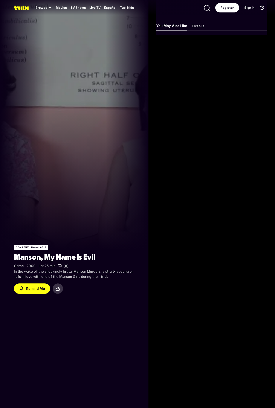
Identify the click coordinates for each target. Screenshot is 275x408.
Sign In (249, 7)
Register (227, 7)
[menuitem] (44, 7)
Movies (61, 7)
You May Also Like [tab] (171, 26)
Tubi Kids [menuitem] (127, 7)
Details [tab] (198, 26)
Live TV (95, 7)
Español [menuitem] (110, 7)
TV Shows (78, 7)
